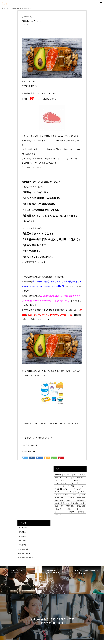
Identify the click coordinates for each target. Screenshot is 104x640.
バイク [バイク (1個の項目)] (68, 492)
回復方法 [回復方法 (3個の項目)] (66, 503)
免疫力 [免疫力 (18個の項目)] (57, 503)
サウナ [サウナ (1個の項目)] (81, 483)
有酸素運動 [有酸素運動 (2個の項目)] (70, 506)
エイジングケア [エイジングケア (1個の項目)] (79, 475)
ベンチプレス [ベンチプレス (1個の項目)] (59, 497)
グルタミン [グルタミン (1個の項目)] (76, 480)
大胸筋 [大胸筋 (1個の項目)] (75, 503)
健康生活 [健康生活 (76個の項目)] (80, 500)
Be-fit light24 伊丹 (23, 549)
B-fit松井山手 (21, 536)
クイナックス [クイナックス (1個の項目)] (59, 480)
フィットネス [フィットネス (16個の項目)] (79, 492)
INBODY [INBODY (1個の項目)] (58, 475)
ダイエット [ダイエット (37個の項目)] (59, 492)
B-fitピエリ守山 (22, 528)
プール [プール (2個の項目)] (82, 495)
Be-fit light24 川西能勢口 (25, 557)
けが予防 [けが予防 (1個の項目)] (67, 475)
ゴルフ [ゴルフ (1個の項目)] (72, 483)
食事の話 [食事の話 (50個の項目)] (58, 514)
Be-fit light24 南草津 (23, 553)
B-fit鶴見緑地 (27, 16)
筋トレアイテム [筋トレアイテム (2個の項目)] (60, 512)
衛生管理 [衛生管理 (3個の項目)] (81, 512)
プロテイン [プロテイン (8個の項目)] (74, 495)
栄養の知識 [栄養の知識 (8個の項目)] (81, 506)
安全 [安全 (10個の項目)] (82, 503)
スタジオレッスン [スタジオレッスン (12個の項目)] (61, 489)
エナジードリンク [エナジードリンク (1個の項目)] (61, 477)
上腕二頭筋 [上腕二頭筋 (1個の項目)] (59, 500)
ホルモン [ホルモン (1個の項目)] (70, 497)
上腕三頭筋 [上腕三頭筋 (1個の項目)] (81, 497)
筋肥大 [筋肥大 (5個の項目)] (71, 512)
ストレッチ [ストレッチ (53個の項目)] (78, 489)
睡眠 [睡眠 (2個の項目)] (68, 509)
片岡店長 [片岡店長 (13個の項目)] (58, 509)
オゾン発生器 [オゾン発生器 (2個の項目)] (78, 477)
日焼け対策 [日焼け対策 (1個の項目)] (59, 506)
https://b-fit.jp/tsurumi (29, 445)
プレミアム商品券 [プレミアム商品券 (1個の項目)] (61, 495)
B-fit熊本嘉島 (21, 540)
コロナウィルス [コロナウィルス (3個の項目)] (60, 483)
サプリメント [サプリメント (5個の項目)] (59, 486)
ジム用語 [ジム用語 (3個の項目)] (70, 486)
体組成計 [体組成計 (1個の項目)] (70, 500)
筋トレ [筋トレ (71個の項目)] (79, 509)
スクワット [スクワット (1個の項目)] (81, 486)
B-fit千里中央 (21, 532)
